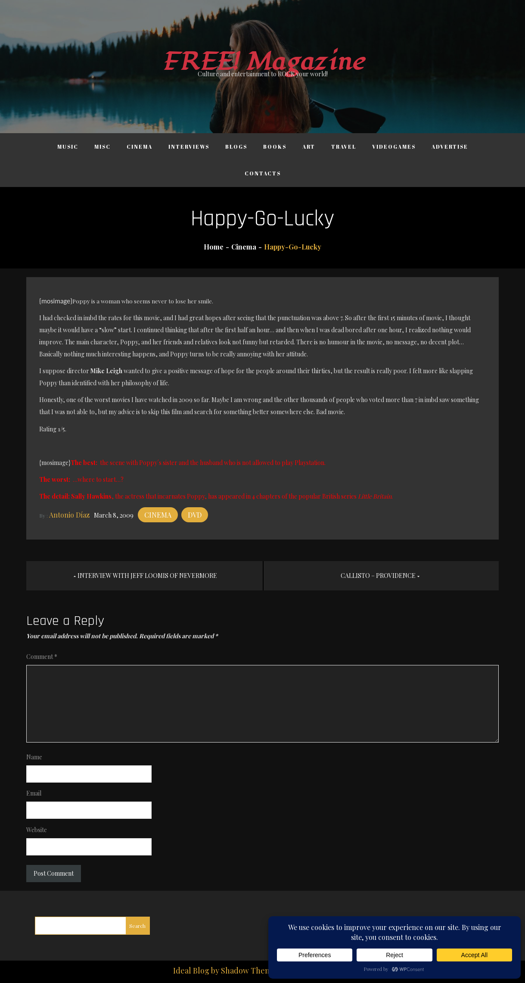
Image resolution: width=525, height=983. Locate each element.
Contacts (263, 173)
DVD (195, 514)
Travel (343, 146)
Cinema (139, 146)
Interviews (188, 146)
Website (36, 830)
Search (137, 925)
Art (308, 146)
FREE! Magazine (262, 62)
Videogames (394, 146)
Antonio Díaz (69, 514)
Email (33, 793)
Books (274, 146)
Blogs (236, 146)
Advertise (450, 146)
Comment (41, 656)
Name (34, 757)
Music (67, 146)
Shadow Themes (250, 970)
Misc (102, 146)
